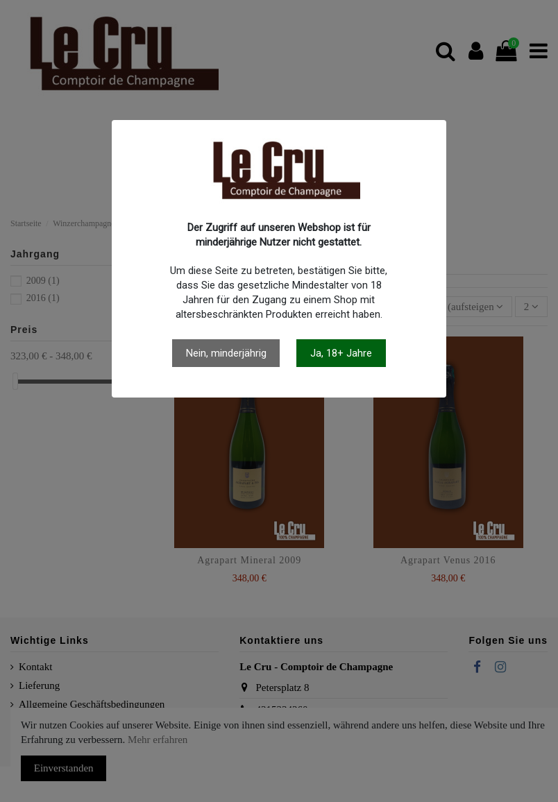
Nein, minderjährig (226, 353)
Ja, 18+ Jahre (341, 353)
